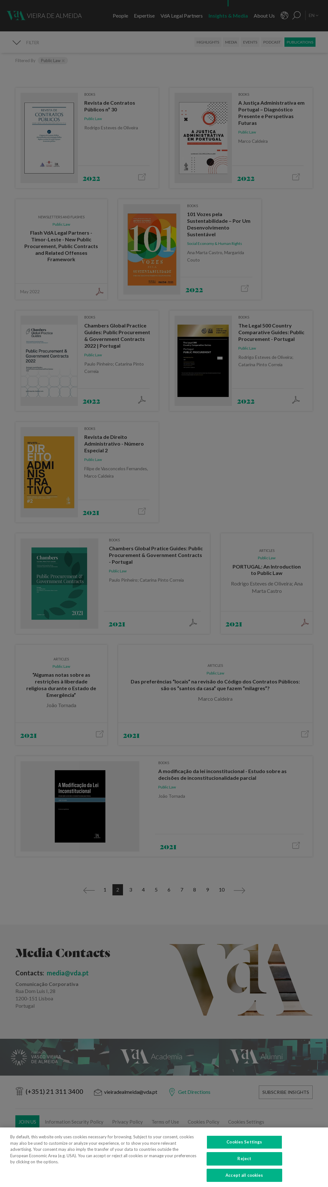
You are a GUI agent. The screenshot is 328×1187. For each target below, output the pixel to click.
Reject (244, 1164)
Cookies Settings (244, 1147)
